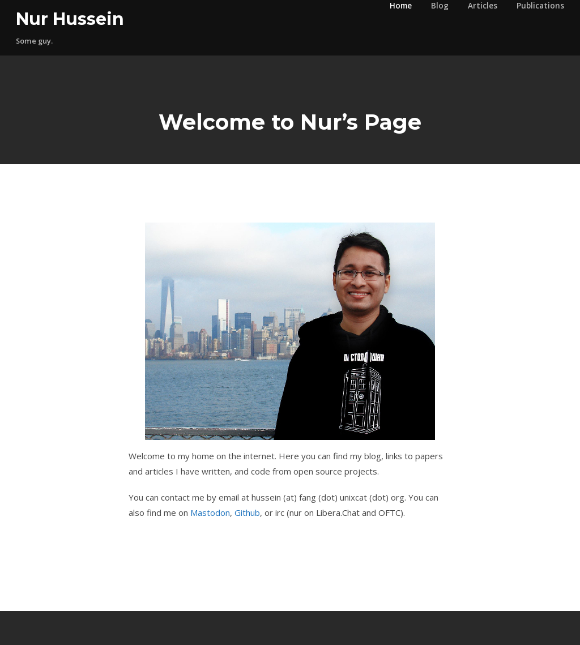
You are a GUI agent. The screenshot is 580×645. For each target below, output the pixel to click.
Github (247, 512)
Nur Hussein (70, 18)
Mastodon (210, 512)
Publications (540, 6)
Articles (482, 6)
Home (401, 6)
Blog (440, 6)
